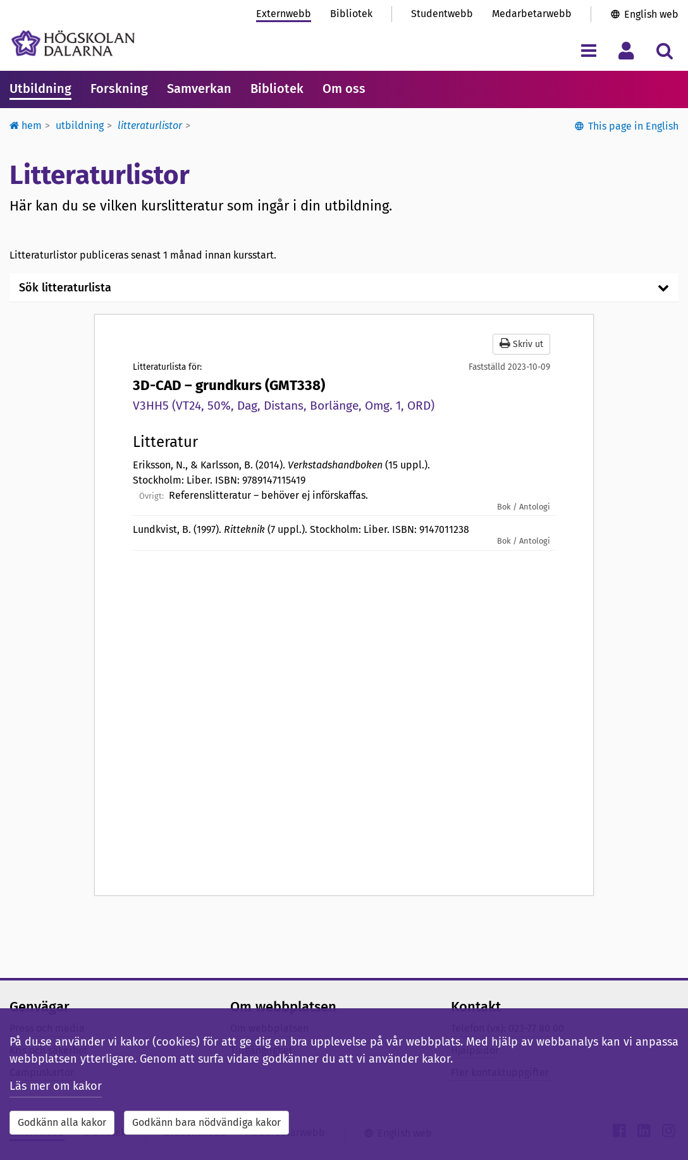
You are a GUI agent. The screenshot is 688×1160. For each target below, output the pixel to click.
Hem (25, 125)
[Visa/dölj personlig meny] (626, 50)
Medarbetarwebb (532, 14)
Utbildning (40, 88)
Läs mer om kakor (55, 1086)
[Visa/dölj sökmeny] (664, 50)
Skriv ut (521, 344)
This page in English (633, 126)
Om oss (344, 88)
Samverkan (199, 88)
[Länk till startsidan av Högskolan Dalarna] (73, 43)
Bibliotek (351, 14)
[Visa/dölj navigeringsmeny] (588, 50)
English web (651, 14)
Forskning (119, 88)
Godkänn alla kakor (62, 1122)
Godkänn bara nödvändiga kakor (206, 1122)
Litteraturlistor (150, 125)
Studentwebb (442, 14)
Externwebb (283, 14)
